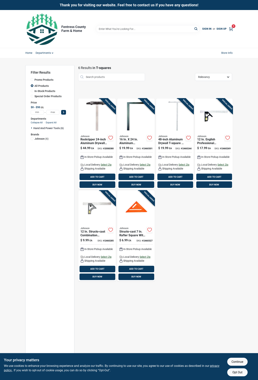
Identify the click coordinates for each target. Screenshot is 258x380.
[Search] (196, 29)
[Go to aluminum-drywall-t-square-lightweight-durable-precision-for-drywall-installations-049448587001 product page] (175, 143)
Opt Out (237, 372)
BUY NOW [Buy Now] (97, 184)
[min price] (37, 112)
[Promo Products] (32, 79)
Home (28, 52)
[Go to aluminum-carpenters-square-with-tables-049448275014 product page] (136, 143)
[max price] (52, 112)
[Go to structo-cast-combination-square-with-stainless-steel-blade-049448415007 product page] (97, 235)
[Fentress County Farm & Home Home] (42, 29)
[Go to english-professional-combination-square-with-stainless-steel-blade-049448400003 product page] (214, 143)
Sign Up (221, 28)
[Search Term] (148, 29)
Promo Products (43, 80)
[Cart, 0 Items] (231, 29)
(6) (41, 138)
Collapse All (37, 122)
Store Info (227, 52)
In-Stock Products (44, 91)
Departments (43, 52)
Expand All (51, 122)
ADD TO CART (97, 177)
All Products (41, 86)
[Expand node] (32, 128)
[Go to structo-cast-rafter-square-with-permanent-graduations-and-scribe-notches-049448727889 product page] (136, 235)
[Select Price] (63, 112)
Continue (237, 361)
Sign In (206, 28)
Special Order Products (48, 96)
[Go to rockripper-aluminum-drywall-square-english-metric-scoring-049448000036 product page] (97, 143)
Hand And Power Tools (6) (48, 128)
